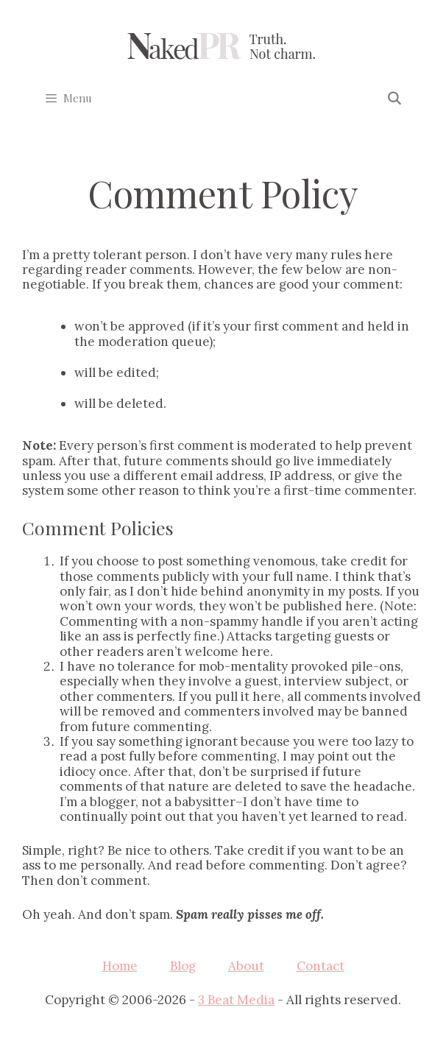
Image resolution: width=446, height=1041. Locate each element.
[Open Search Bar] (394, 98)
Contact (320, 966)
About (246, 966)
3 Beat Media (236, 1000)
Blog (183, 966)
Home (120, 966)
